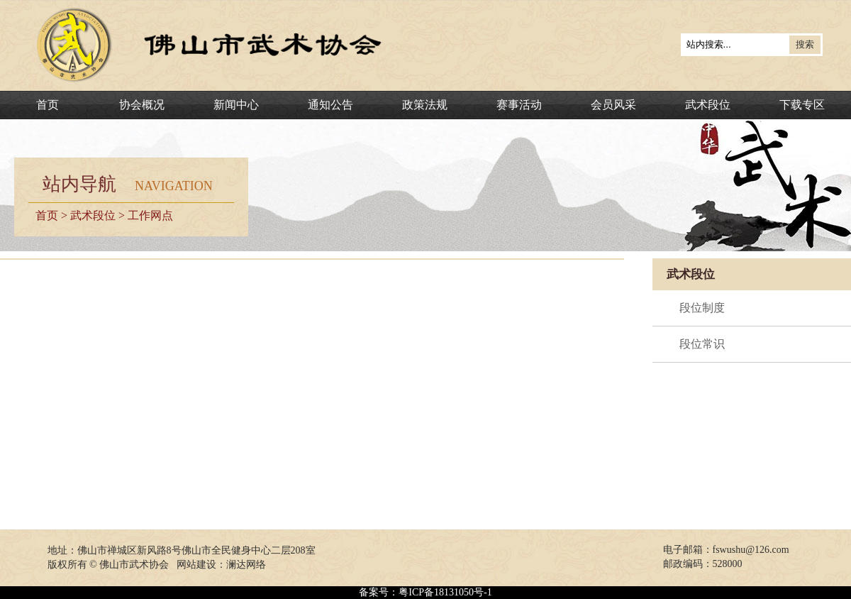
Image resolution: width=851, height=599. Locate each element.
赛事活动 (519, 105)
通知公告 (330, 105)
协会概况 (142, 105)
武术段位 (707, 105)
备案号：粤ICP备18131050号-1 (425, 592)
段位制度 (702, 308)
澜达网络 (246, 564)
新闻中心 (236, 105)
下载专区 (802, 105)
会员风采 (613, 105)
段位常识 (702, 344)
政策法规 (424, 105)
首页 (47, 105)
